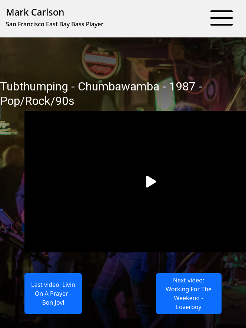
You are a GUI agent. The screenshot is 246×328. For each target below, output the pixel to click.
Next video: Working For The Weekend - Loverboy (189, 293)
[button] (221, 18)
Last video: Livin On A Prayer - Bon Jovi (53, 294)
